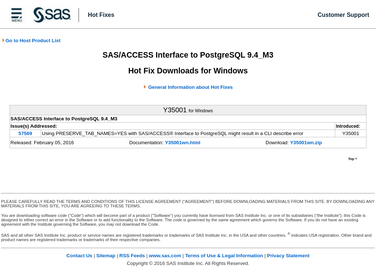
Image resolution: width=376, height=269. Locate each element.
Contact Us (79, 255)
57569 (25, 133)
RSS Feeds (132, 255)
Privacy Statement (288, 255)
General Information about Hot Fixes (190, 87)
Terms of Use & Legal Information (224, 255)
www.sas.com (165, 255)
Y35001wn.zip (306, 142)
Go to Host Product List (31, 40)
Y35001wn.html (182, 142)
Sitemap (105, 255)
